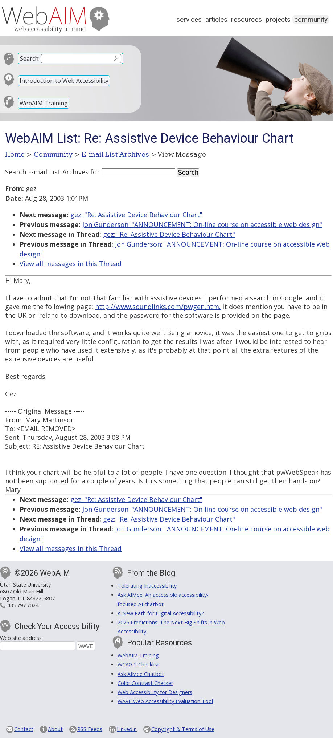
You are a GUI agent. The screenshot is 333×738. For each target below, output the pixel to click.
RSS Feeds (89, 729)
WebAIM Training (44, 103)
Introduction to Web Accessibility (64, 81)
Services (189, 19)
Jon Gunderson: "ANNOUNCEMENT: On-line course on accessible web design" (202, 224)
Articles (216, 19)
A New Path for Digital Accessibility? (161, 613)
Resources (246, 19)
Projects (278, 19)
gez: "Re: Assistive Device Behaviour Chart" (136, 214)
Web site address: (21, 637)
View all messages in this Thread (71, 263)
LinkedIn (127, 729)
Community (311, 19)
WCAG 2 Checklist (138, 664)
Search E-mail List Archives (47, 171)
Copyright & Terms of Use (182, 729)
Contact (23, 729)
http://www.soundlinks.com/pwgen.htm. (158, 306)
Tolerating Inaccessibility (147, 585)
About (55, 729)
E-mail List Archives (115, 154)
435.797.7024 (22, 605)
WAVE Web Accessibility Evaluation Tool (165, 701)
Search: (30, 58)
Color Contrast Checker (145, 683)
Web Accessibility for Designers (155, 692)
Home (15, 154)
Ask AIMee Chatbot (141, 673)
